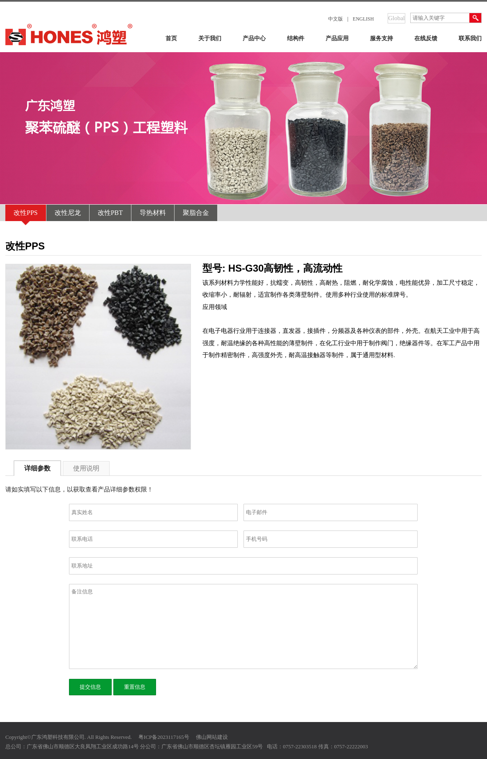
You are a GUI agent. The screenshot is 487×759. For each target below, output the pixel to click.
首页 (171, 38)
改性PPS (26, 212)
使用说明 (86, 468)
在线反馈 (425, 38)
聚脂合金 (196, 212)
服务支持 (381, 38)
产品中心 (254, 38)
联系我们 (470, 38)
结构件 (295, 38)
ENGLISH (363, 19)
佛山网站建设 (212, 737)
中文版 (335, 19)
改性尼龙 (68, 212)
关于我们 (209, 38)
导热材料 (153, 212)
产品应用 (337, 38)
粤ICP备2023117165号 (163, 737)
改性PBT (110, 212)
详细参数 (37, 468)
